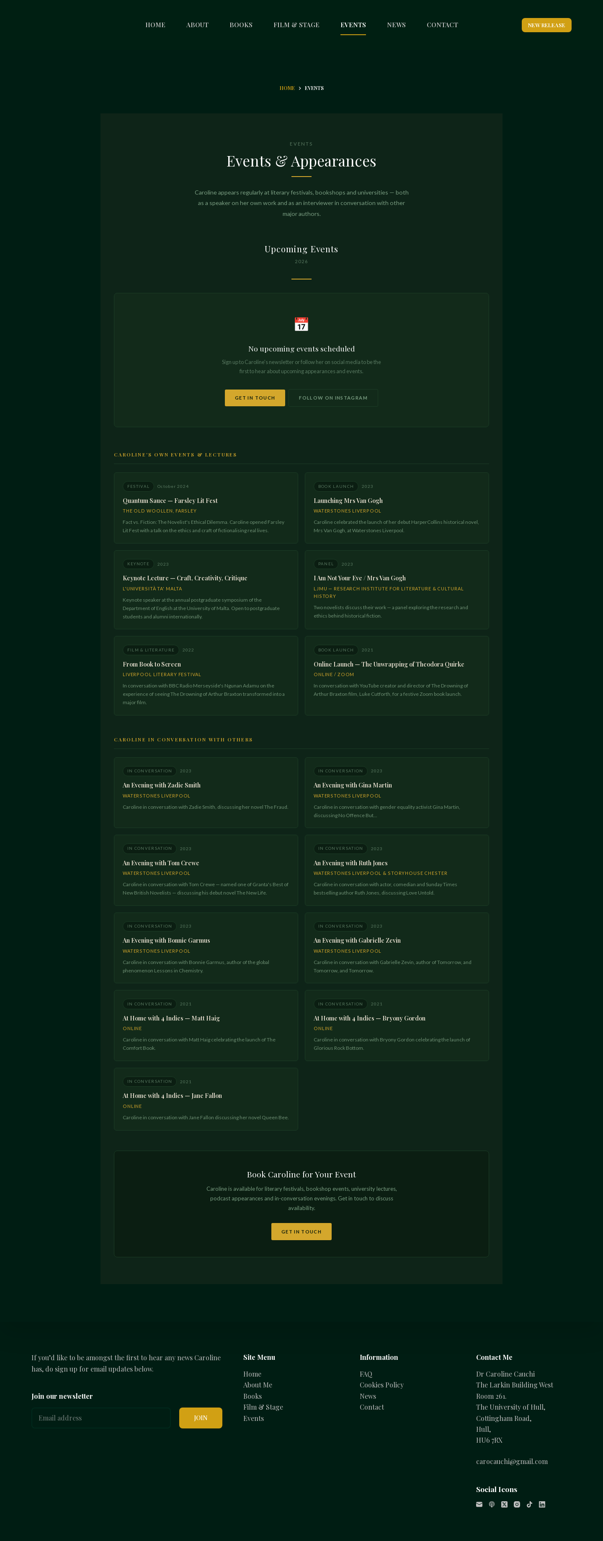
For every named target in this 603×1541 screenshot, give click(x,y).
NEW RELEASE (546, 24)
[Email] (479, 1504)
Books (252, 1396)
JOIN (201, 1418)
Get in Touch (254, 394)
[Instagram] (517, 1504)
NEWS (396, 25)
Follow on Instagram (335, 394)
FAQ (366, 1373)
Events (253, 1418)
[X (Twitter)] (504, 1504)
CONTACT (442, 25)
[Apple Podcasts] (492, 1504)
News (368, 1396)
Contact (372, 1407)
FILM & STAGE (296, 25)
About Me (257, 1385)
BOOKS (241, 25)
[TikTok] (529, 1504)
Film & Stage (263, 1407)
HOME (155, 25)
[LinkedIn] (542, 1504)
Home (252, 1373)
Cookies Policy (382, 1385)
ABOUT (197, 25)
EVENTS (353, 25)
